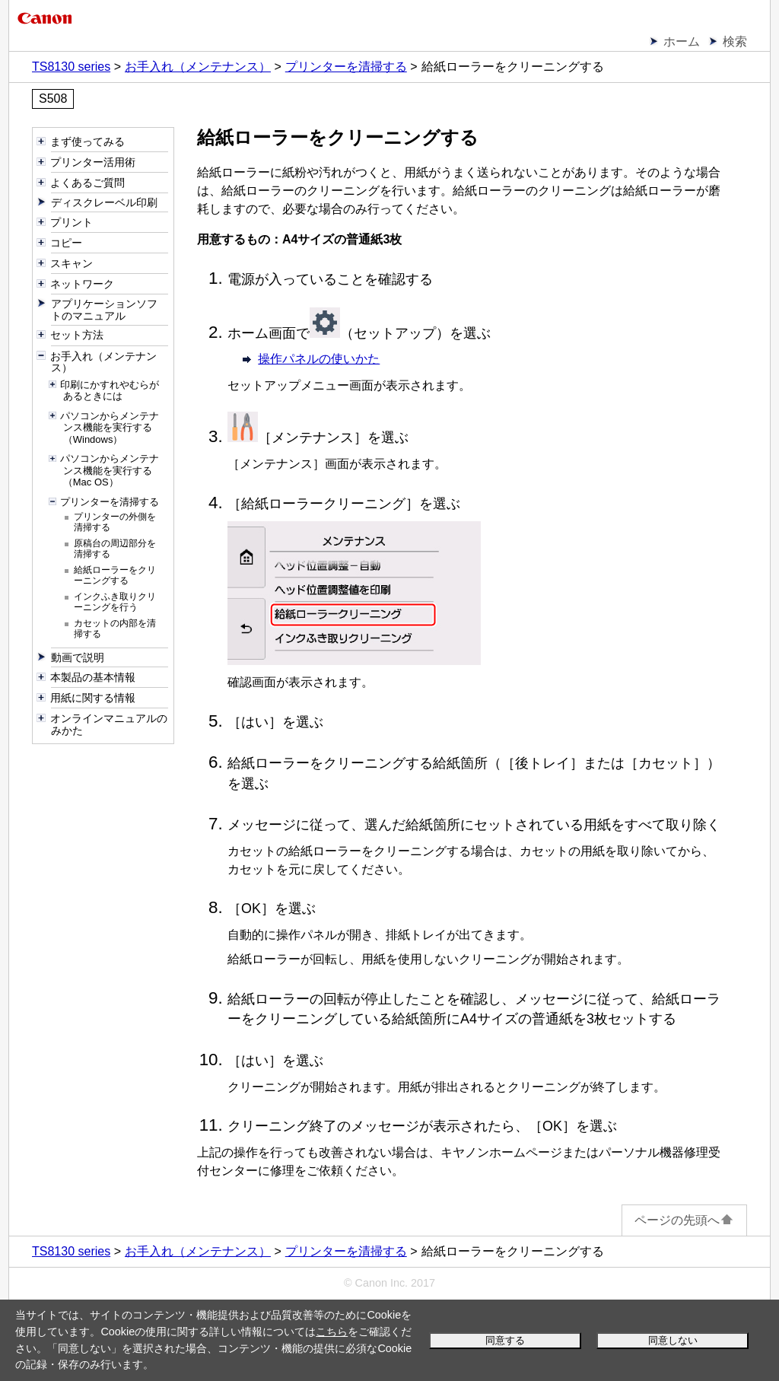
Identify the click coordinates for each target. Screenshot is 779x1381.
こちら (332, 1331)
